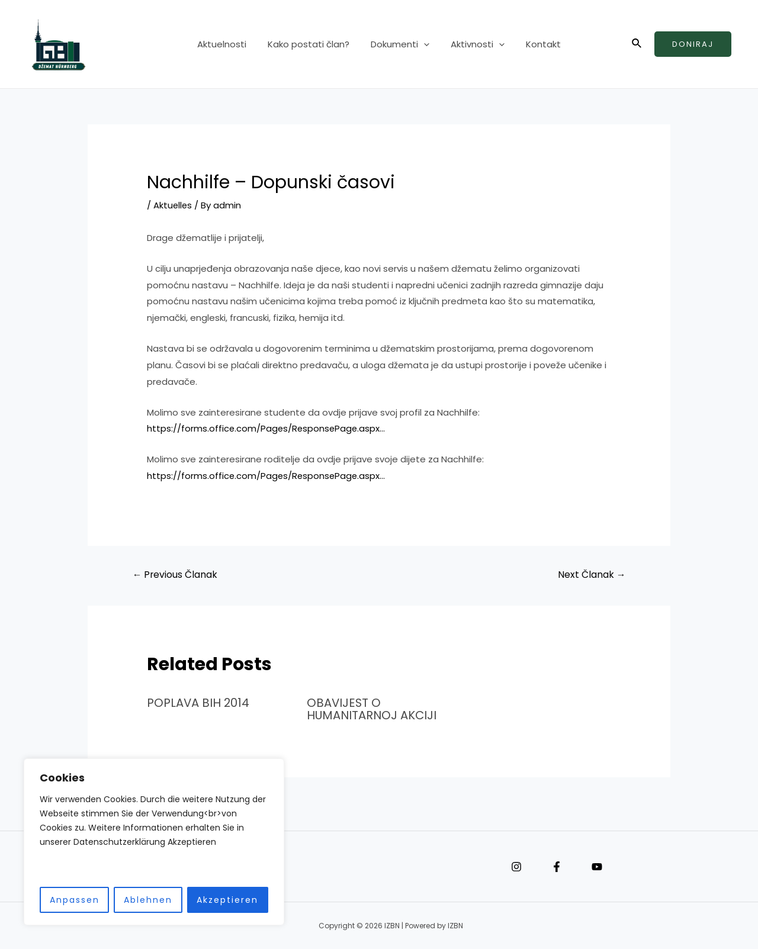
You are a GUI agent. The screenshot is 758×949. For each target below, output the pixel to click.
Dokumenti (400, 44)
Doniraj (693, 44)
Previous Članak (176, 574)
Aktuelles (173, 205)
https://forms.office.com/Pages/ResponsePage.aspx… (267, 428)
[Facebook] (556, 866)
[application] (423, 44)
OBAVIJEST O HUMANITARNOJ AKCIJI (373, 708)
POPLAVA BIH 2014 (198, 702)
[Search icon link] (637, 44)
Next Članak (591, 574)
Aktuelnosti (228, 44)
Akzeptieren (227, 900)
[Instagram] (516, 866)
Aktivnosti (474, 44)
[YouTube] (597, 866)
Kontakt (536, 44)
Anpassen (74, 900)
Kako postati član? (312, 44)
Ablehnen (148, 900)
